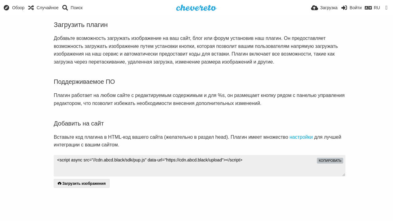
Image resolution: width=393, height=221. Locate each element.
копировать (330, 160)
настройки (301, 137)
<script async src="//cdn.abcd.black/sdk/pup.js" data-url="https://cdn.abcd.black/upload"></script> (199, 165)
